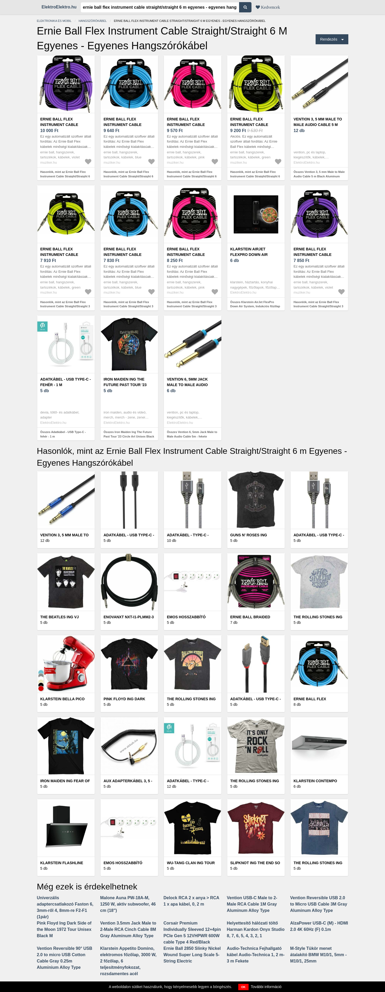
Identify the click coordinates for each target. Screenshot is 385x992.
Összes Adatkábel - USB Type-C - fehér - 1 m (63, 434)
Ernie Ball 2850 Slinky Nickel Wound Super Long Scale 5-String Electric (192, 954)
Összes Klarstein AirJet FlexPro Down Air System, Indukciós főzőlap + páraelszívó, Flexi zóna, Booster (255, 306)
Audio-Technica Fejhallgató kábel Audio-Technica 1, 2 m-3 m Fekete (256, 954)
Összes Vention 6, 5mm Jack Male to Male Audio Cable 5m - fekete (192, 434)
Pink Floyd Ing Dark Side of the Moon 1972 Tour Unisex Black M (64, 929)
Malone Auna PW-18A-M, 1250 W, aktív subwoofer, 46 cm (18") (128, 904)
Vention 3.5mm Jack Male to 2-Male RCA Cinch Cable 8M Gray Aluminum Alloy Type (128, 929)
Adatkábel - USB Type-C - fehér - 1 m (65, 382)
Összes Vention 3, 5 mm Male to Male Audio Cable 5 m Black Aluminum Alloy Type (319, 176)
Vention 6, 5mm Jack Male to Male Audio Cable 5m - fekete (187, 384)
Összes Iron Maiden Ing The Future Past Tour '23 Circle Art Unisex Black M (129, 436)
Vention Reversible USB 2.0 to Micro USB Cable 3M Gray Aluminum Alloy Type (318, 904)
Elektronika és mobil (54, 20)
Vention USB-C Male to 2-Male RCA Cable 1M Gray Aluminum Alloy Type (252, 904)
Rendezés (328, 39)
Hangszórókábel (93, 20)
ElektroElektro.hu (59, 7)
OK (243, 987)
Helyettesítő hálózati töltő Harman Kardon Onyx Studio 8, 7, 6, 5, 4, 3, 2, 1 (256, 929)
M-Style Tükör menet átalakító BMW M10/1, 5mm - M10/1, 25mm (318, 954)
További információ (266, 987)
